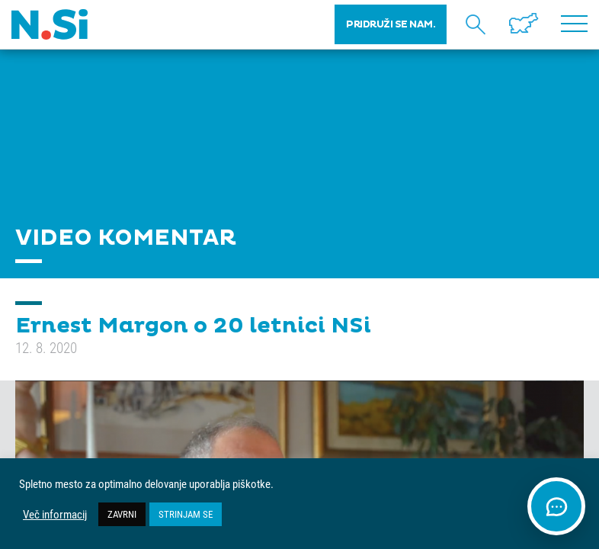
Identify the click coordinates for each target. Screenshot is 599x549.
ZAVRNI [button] (121, 514)
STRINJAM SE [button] (186, 514)
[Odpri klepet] (556, 506)
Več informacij (55, 515)
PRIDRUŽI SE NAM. (390, 24)
